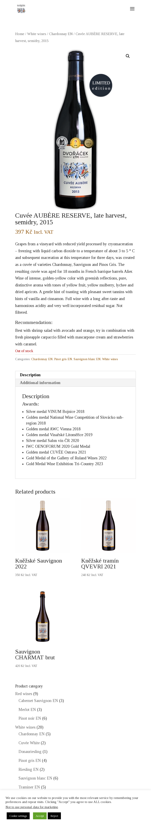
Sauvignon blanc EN (87, 359)
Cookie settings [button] (18, 816)
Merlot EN (27, 709)
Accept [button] (40, 816)
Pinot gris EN (63, 359)
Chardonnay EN (61, 34)
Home (19, 34)
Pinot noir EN (30, 718)
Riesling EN (29, 769)
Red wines (23, 693)
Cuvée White (29, 743)
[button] (128, 56)
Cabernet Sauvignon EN (38, 700)
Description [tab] (30, 375)
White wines (36, 34)
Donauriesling (30, 751)
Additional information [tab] (40, 382)
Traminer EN (29, 787)
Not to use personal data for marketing (32, 807)
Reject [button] (54, 816)
